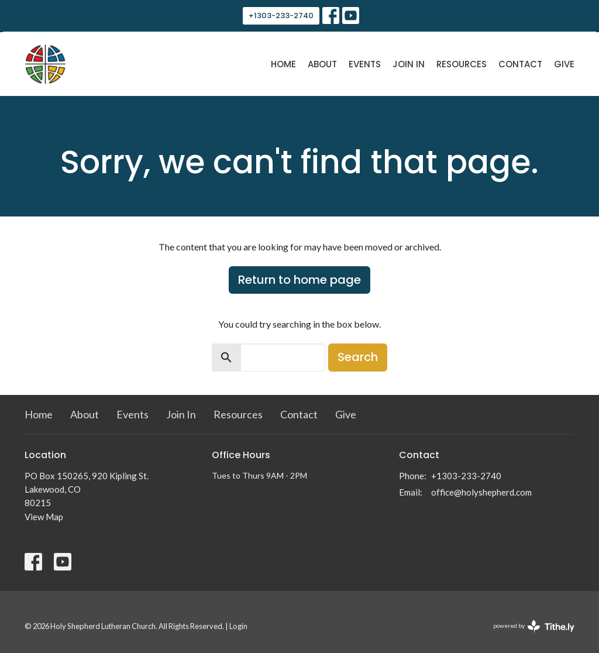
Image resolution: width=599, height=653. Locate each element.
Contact (520, 64)
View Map (44, 516)
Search (358, 357)
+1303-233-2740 (281, 15)
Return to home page (299, 279)
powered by (533, 626)
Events (365, 64)
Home (283, 64)
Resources (461, 64)
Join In (409, 64)
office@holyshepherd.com (481, 492)
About (322, 64)
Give (564, 64)
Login (238, 626)
